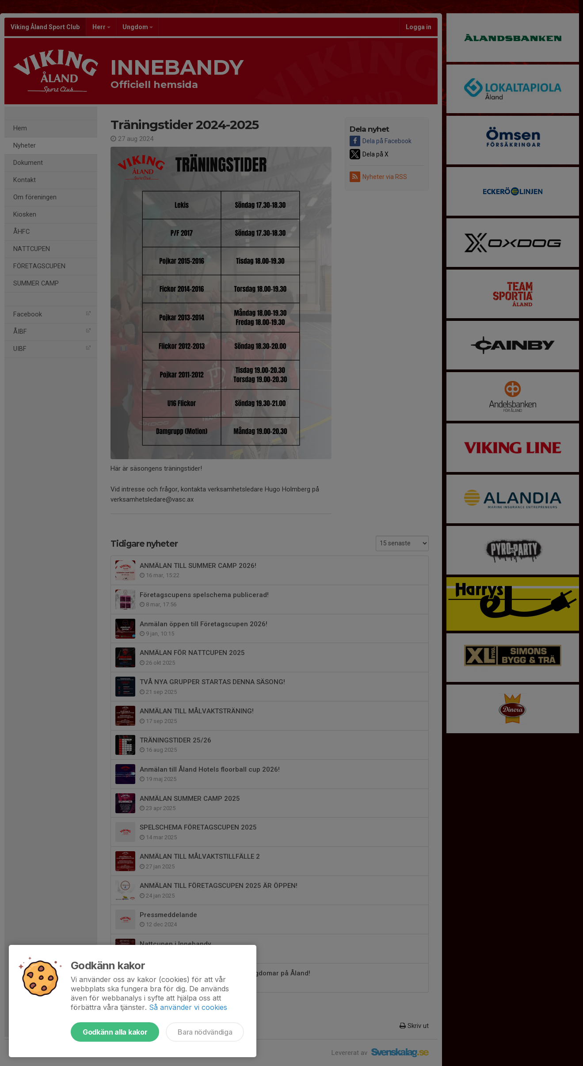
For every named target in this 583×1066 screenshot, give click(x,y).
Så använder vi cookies (188, 1007)
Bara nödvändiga (205, 1032)
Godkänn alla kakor (115, 1032)
